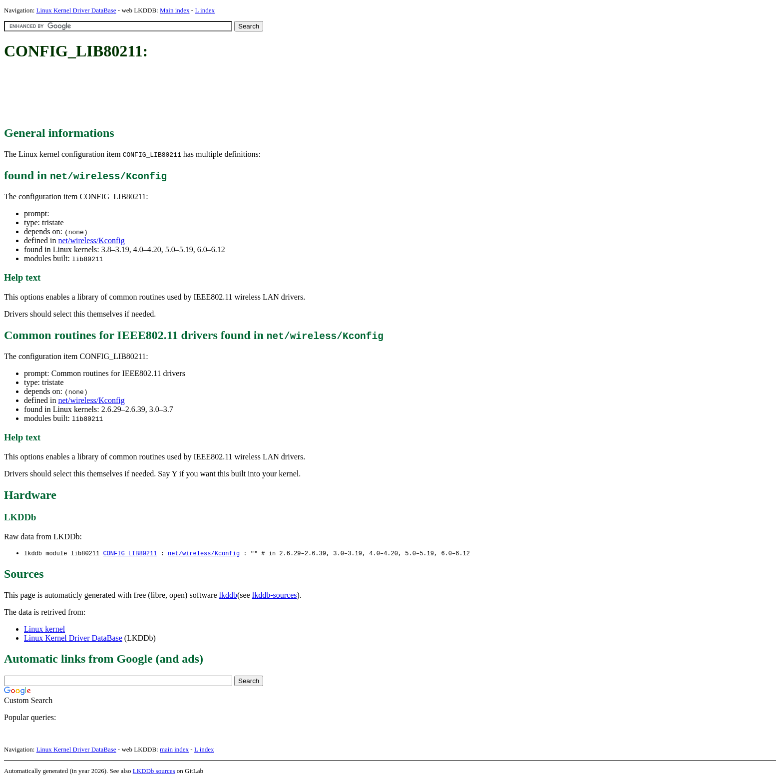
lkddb (228, 595)
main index (174, 750)
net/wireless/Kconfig (91, 240)
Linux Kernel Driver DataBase (76, 10)
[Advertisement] (186, 93)
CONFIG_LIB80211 (130, 553)
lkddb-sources (274, 595)
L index (205, 10)
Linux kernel (44, 629)
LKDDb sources (154, 771)
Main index (175, 10)
